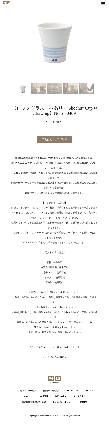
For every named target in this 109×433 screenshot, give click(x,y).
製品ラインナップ (51, 391)
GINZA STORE (72, 391)
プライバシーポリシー (62, 402)
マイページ (28, 396)
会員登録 (44, 396)
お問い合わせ (61, 396)
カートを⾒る (80, 396)
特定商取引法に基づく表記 (34, 402)
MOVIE (89, 391)
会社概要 (83, 402)
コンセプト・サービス (26, 391)
